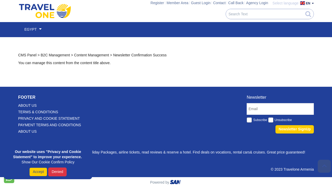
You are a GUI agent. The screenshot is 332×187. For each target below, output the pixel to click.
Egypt (33, 29)
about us (27, 105)
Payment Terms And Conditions (49, 125)
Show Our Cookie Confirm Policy (48, 162)
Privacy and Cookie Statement (49, 118)
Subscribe (260, 120)
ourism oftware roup (176, 183)
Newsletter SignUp (295, 129)
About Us (27, 131)
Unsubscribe (283, 120)
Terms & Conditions (38, 112)
